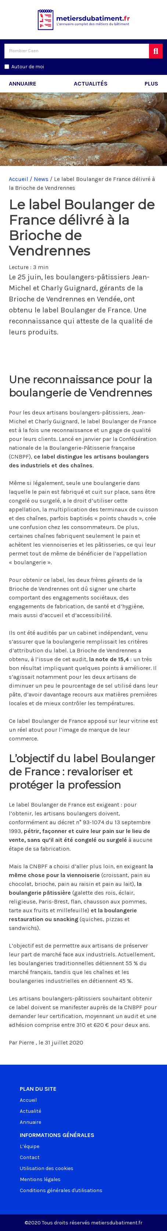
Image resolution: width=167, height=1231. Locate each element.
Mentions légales (40, 1179)
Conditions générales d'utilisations (61, 1190)
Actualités (91, 83)
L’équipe (29, 1146)
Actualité (30, 1111)
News (41, 178)
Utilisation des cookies (46, 1168)
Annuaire (22, 83)
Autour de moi (27, 67)
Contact (30, 1157)
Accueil (18, 178)
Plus (151, 83)
